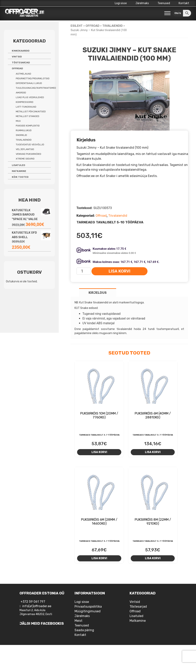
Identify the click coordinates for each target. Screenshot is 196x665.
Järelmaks (142, 3)
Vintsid (17, 56)
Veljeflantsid (25, 149)
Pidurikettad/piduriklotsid (32, 78)
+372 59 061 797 (33, 601)
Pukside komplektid (28, 125)
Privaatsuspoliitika (88, 606)
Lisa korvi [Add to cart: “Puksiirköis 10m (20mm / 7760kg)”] (99, 452)
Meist (78, 621)
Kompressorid (24, 102)
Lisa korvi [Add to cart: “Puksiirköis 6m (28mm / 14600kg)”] (99, 558)
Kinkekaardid (20, 50)
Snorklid (21, 135)
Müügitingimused (88, 611)
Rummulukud (24, 130)
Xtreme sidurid (25, 158)
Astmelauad (23, 73)
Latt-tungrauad (26, 106)
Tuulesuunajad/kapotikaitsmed (36, 88)
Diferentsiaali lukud (29, 83)
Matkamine (19, 171)
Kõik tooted (20, 177)
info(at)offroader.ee (36, 606)
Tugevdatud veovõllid (30, 144)
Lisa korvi (119, 271)
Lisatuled (18, 165)
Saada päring (84, 630)
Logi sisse (121, 3)
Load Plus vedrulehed (30, 97)
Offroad (92, 26)
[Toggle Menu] (167, 13)
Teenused (164, 3)
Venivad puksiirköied (28, 154)
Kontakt (184, 3)
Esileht (77, 26)
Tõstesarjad (21, 62)
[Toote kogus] (84, 271)
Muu (18, 121)
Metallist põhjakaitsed (31, 111)
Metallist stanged (27, 116)
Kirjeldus (98, 293)
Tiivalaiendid (112, 26)
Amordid (21, 92)
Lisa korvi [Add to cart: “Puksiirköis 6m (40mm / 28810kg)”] (153, 452)
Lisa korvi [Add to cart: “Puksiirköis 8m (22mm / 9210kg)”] (153, 558)
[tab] (97, 292)
